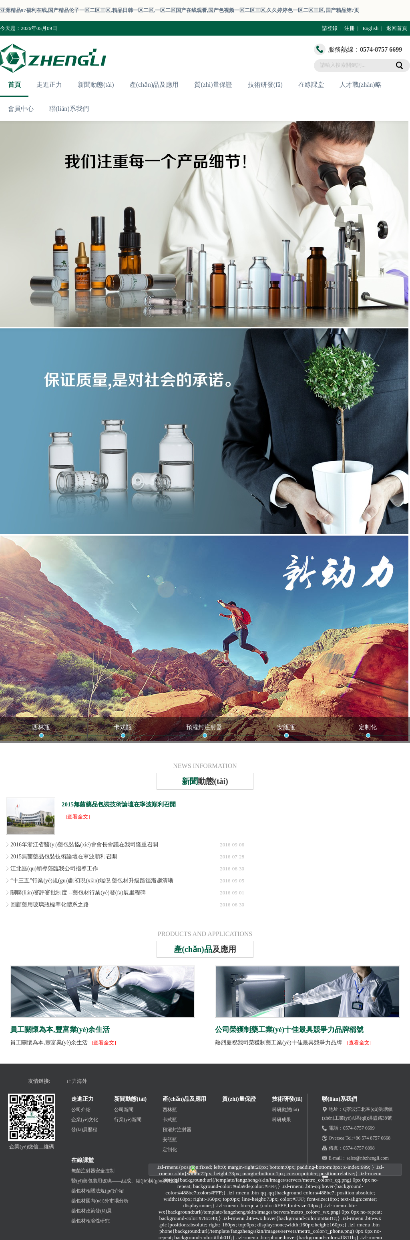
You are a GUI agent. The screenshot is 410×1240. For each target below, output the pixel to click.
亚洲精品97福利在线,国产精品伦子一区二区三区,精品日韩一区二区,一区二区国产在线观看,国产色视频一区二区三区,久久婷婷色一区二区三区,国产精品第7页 (179, 10)
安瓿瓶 (286, 727)
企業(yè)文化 (84, 1119)
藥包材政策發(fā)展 (91, 1211)
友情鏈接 (38, 1081)
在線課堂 (311, 84)
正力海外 (76, 1081)
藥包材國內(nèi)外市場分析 (100, 1201)
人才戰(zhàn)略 (361, 84)
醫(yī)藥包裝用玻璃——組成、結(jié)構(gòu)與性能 (124, 1181)
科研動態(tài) (285, 1109)
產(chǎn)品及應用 (154, 84)
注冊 (349, 28)
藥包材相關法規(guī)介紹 (97, 1191)
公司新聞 (123, 1109)
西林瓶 (41, 727)
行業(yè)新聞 (127, 1119)
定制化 (368, 727)
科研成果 (281, 1119)
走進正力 (49, 84)
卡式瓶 (123, 727)
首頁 (14, 84)
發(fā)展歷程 (84, 1129)
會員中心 (21, 108)
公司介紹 (80, 1109)
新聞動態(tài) (96, 84)
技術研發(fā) (265, 84)
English (370, 28)
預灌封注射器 (204, 727)
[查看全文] (78, 817)
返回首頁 (396, 28)
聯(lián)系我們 (69, 108)
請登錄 (330, 28)
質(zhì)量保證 (213, 84)
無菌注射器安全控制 (93, 1171)
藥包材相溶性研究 (90, 1221)
